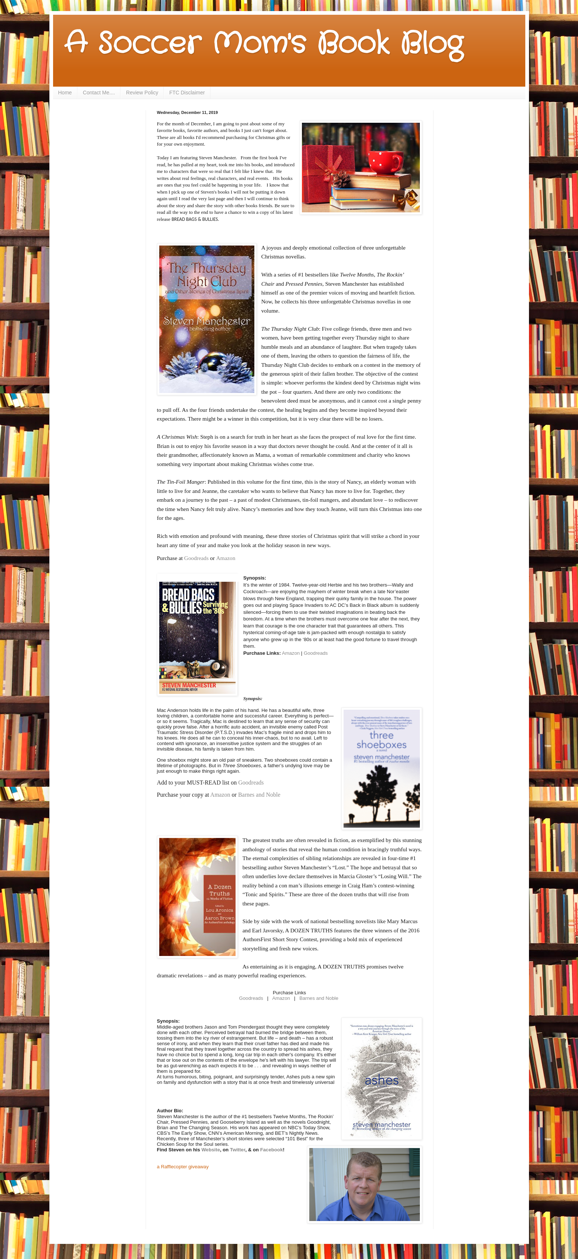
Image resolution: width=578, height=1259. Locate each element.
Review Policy (142, 92)
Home (65, 92)
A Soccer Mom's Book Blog (263, 44)
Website (210, 1149)
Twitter (238, 1149)
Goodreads (196, 558)
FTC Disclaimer (187, 92)
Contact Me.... (99, 92)
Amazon (226, 558)
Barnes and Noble (259, 795)
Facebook (271, 1149)
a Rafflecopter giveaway (183, 1166)
